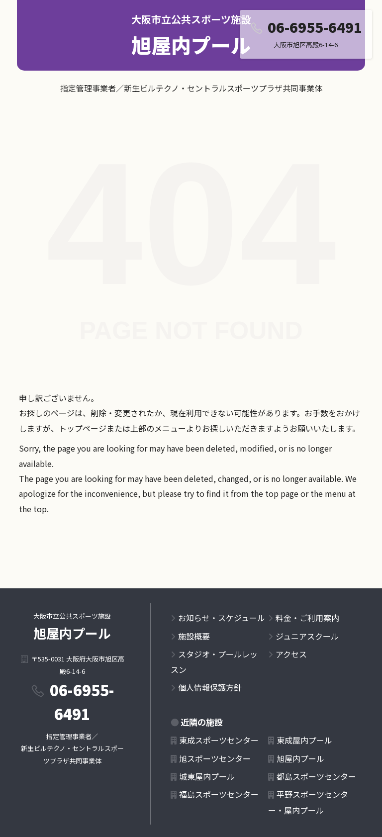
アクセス (291, 654)
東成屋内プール (304, 740)
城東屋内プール (207, 776)
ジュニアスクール (307, 636)
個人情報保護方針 (210, 687)
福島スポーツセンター (219, 794)
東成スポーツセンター (219, 740)
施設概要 (194, 636)
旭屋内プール (191, 44)
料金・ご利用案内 (307, 618)
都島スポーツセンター (316, 776)
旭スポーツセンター (215, 758)
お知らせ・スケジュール (221, 618)
